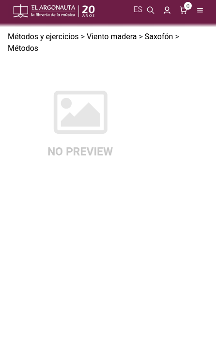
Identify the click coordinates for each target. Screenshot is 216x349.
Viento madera (112, 36)
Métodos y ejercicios (43, 36)
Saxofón (159, 36)
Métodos (23, 48)
